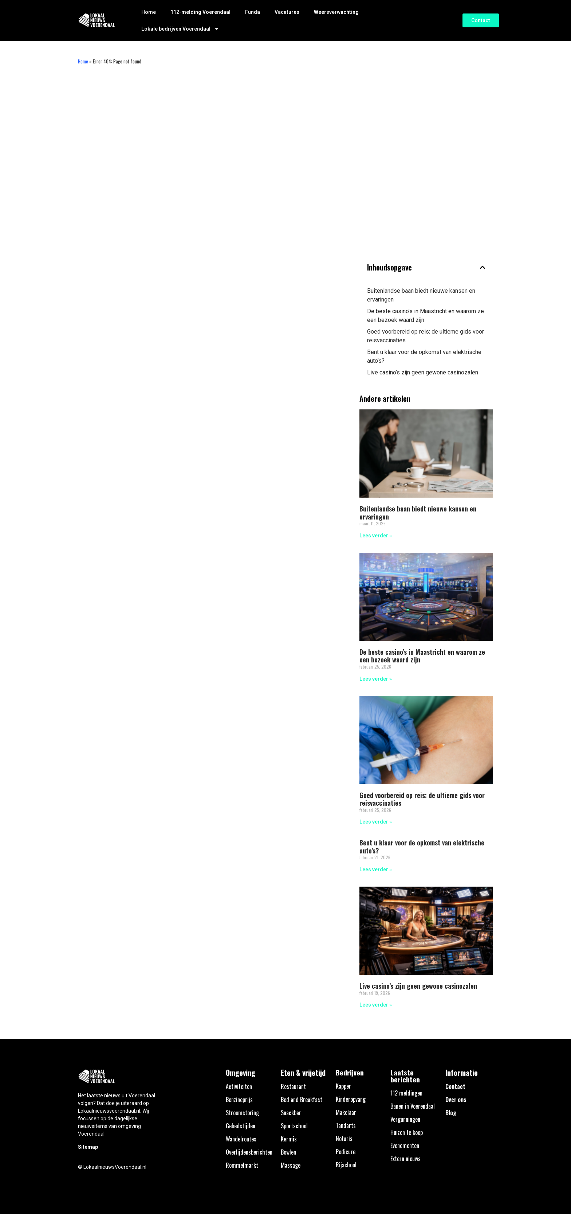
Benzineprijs (239, 1099)
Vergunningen (405, 1119)
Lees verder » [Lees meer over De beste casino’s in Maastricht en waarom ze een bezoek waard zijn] (375, 679)
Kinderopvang (351, 1099)
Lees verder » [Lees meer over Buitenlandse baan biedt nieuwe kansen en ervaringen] (375, 535)
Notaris (344, 1138)
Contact (455, 1086)
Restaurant (293, 1086)
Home (148, 12)
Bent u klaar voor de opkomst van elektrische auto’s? (424, 356)
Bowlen (288, 1152)
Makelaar (346, 1112)
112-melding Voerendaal (200, 12)
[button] (482, 267)
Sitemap (88, 1147)
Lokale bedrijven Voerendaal (180, 29)
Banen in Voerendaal (412, 1106)
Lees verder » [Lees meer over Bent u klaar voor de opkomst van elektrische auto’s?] (375, 869)
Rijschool (346, 1164)
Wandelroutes (241, 1139)
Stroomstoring (242, 1112)
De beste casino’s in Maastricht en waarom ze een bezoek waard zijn (425, 315)
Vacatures (287, 12)
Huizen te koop (406, 1132)
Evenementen (404, 1145)
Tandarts (346, 1125)
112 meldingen (406, 1093)
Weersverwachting (336, 12)
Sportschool (294, 1125)
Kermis (289, 1139)
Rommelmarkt (242, 1165)
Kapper (343, 1086)
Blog (450, 1112)
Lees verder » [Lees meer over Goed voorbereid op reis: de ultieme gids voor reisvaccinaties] (375, 822)
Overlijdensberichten (249, 1152)
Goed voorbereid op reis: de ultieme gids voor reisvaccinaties (425, 336)
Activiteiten (239, 1086)
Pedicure (345, 1151)
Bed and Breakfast (301, 1099)
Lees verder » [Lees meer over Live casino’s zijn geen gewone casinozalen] (375, 1005)
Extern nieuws (405, 1158)
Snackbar (291, 1112)
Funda (252, 12)
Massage (290, 1165)
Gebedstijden (240, 1125)
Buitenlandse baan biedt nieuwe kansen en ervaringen (421, 295)
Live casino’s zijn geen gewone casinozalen (422, 372)
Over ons (455, 1099)
